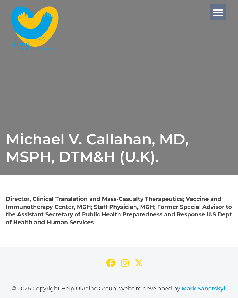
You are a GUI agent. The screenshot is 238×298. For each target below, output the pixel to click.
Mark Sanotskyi (203, 288)
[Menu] (218, 12)
